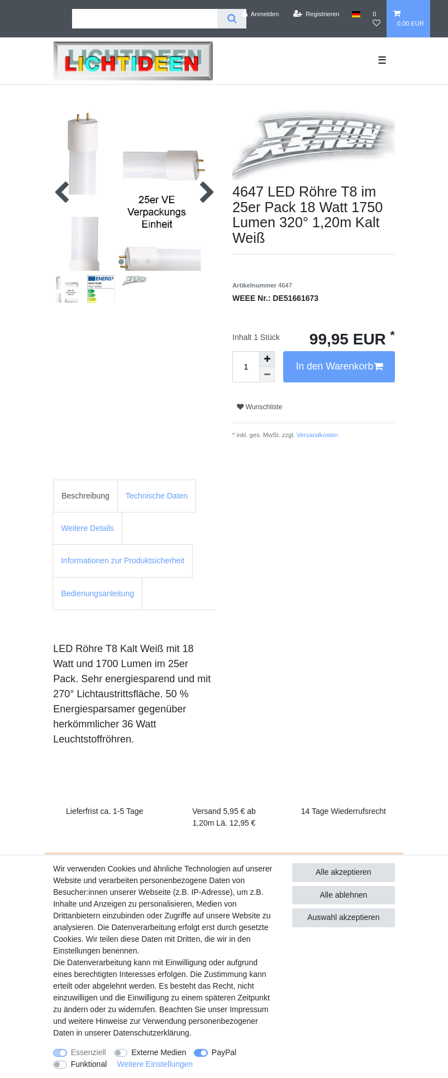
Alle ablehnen (343, 894)
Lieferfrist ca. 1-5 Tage (104, 811)
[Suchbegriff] (144, 18)
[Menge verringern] (267, 374)
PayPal (224, 1052)
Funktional (89, 1064)
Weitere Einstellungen (155, 1064)
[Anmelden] (260, 14)
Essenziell (88, 1052)
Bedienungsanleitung (97, 593)
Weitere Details (87, 528)
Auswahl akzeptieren (343, 917)
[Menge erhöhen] (267, 359)
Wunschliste (259, 407)
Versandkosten (316, 435)
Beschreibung (85, 495)
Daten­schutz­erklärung (151, 1032)
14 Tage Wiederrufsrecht (343, 811)
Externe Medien (158, 1052)
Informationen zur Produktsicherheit (122, 560)
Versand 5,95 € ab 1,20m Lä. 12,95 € (224, 817)
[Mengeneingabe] (245, 366)
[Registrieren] (316, 14)
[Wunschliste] (376, 18)
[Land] (356, 14)
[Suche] (231, 18)
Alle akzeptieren (343, 872)
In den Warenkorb (339, 366)
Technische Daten (157, 495)
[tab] (85, 496)
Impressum (249, 1009)
